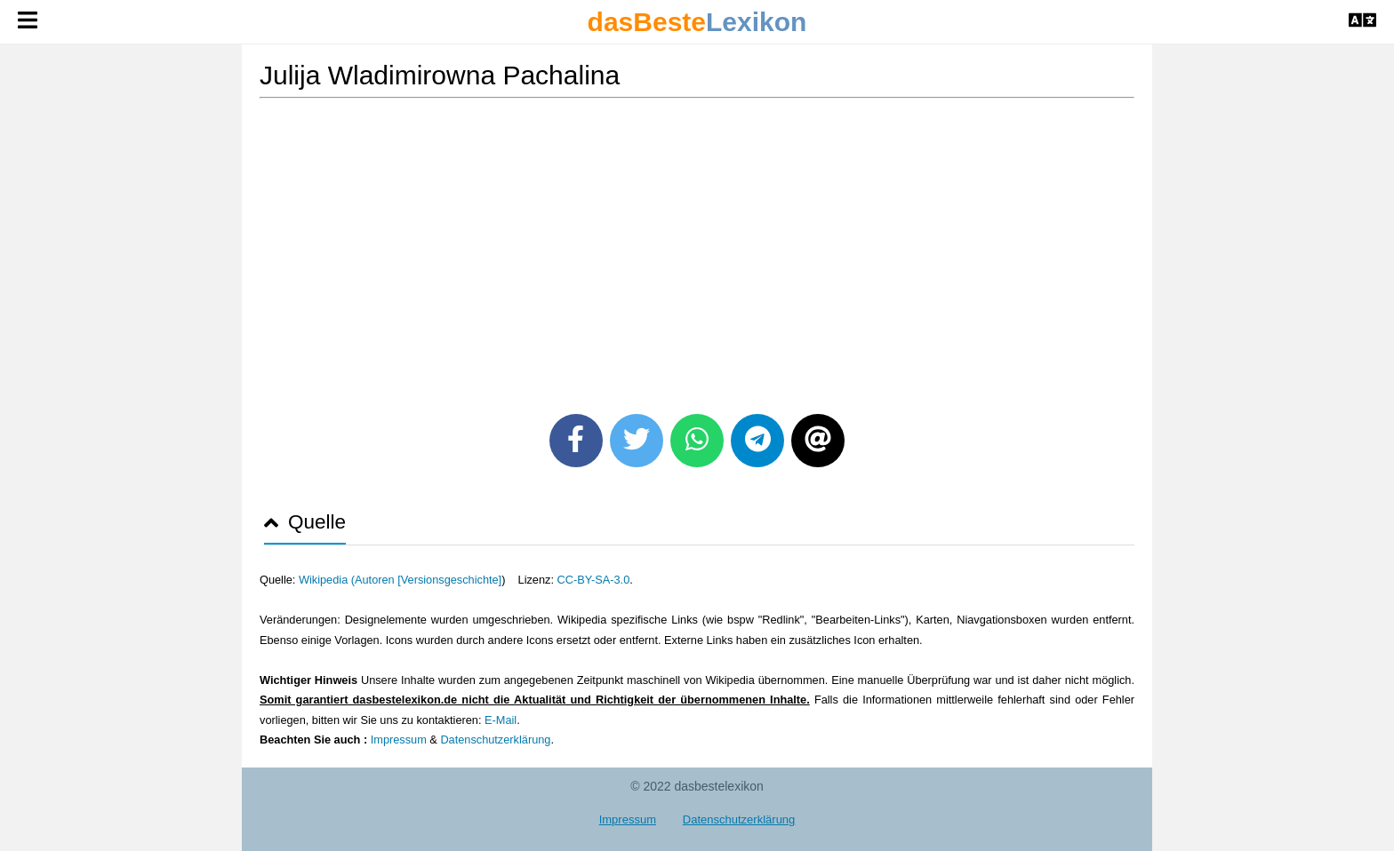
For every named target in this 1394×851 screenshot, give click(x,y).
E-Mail (501, 720)
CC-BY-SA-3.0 (593, 579)
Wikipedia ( (327, 579)
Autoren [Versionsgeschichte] (428, 579)
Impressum (399, 739)
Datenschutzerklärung (495, 739)
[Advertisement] (697, 249)
